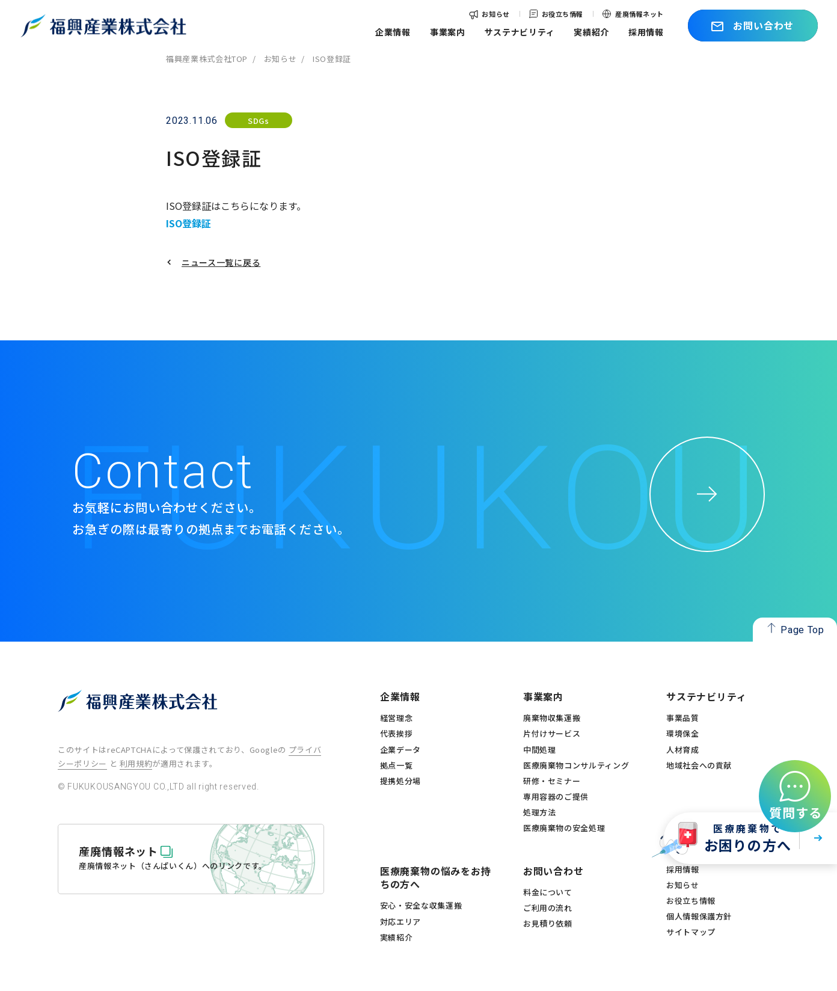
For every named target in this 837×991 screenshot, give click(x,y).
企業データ (400, 749)
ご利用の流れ (547, 908)
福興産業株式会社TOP (207, 58)
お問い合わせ (553, 871)
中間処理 (539, 749)
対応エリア (400, 921)
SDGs (258, 120)
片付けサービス (552, 733)
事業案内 (447, 32)
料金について (547, 892)
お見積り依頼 (547, 923)
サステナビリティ (520, 32)
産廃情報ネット (639, 14)
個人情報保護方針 (699, 916)
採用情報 (646, 32)
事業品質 (682, 718)
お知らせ (495, 14)
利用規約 (136, 763)
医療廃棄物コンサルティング (576, 765)
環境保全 (682, 733)
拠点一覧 (396, 765)
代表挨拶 (396, 733)
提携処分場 (400, 781)
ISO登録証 (188, 223)
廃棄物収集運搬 (552, 718)
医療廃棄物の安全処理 (564, 828)
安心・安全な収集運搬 (421, 905)
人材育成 (682, 749)
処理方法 (539, 812)
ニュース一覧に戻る (221, 262)
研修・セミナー (552, 781)
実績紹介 (591, 32)
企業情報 (393, 32)
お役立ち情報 (562, 14)
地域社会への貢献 (699, 765)
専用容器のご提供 (556, 796)
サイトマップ (691, 932)
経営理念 (396, 718)
